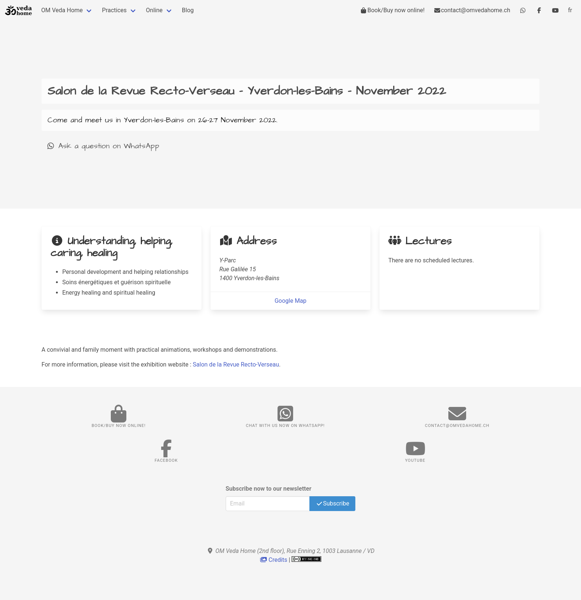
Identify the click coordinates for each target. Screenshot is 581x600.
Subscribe (332, 503)
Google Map (290, 300)
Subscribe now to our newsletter (269, 488)
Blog (188, 10)
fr (570, 10)
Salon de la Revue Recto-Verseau (236, 364)
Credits (274, 559)
